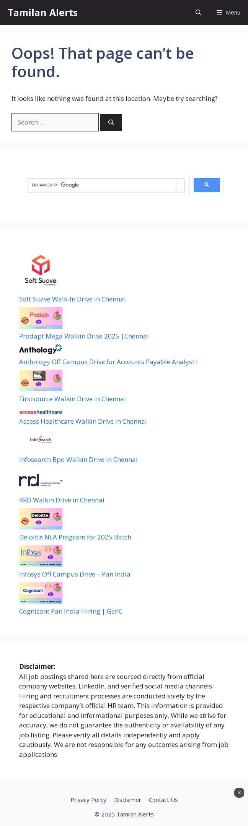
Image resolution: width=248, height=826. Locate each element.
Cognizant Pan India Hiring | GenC (70, 611)
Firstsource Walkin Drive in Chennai (72, 398)
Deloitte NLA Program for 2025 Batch (75, 537)
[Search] (111, 122)
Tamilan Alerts (43, 12)
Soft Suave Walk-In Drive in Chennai (72, 299)
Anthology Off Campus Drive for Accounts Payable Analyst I (108, 361)
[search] (102, 185)
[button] (198, 12)
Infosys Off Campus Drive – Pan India (75, 574)
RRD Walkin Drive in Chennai (61, 500)
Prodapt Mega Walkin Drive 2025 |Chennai (84, 336)
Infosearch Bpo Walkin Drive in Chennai (78, 459)
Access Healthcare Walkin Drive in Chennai (83, 421)
